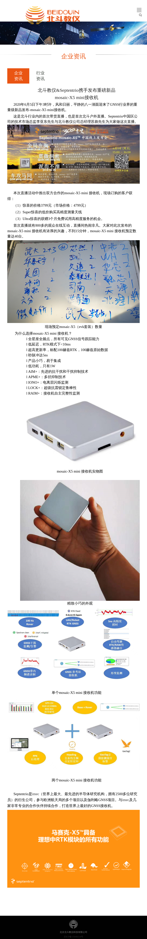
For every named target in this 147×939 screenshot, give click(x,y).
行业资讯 (40, 76)
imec (35, 794)
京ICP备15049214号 (73, 936)
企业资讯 (18, 76)
